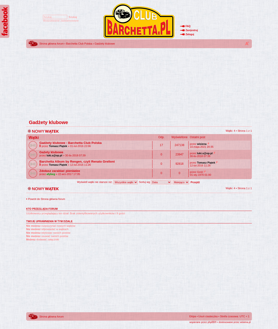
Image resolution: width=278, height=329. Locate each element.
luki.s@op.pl (54, 155)
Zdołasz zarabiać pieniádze (59, 171)
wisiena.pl (245, 322)
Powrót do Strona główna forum (46, 199)
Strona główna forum (51, 43)
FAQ (188, 26)
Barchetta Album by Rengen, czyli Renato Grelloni (77, 161)
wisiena (202, 143)
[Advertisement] (139, 82)
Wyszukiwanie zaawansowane (61, 20)
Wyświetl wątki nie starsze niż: (107, 182)
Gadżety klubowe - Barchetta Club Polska (70, 143)
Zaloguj (190, 34)
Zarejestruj (192, 30)
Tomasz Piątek (58, 146)
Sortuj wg (155, 182)
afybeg (51, 174)
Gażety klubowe (51, 152)
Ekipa (192, 316)
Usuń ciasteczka (208, 316)
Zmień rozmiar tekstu (247, 43)
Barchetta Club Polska (79, 43)
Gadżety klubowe (105, 43)
